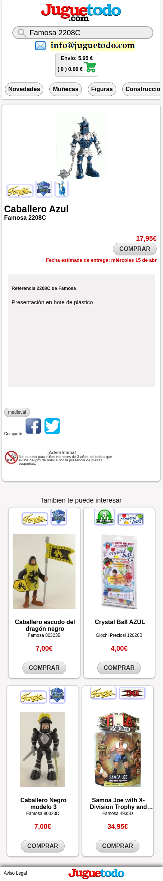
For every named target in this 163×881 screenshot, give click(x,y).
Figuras (102, 89)
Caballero (25, 209)
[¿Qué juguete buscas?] (83, 32)
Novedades (24, 89)
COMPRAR (134, 249)
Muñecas (65, 89)
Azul (59, 209)
